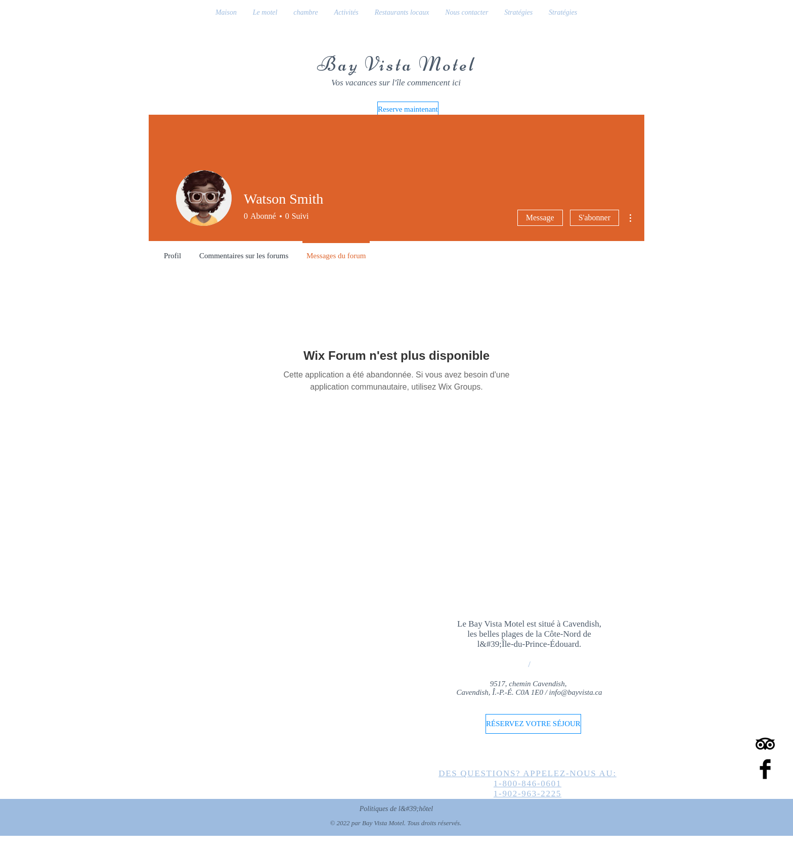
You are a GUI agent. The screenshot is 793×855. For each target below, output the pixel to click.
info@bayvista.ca (575, 692)
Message (540, 217)
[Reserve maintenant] (407, 109)
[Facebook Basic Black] (765, 769)
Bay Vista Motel (396, 64)
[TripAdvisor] (765, 744)
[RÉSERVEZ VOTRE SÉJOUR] (533, 724)
